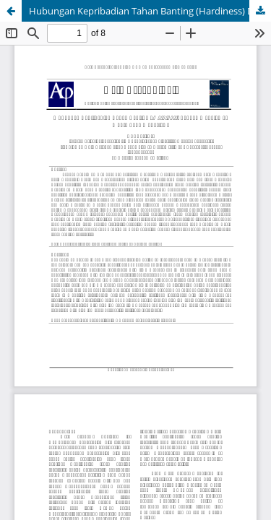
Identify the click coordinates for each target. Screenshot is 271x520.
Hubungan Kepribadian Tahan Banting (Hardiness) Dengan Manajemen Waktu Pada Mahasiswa (150, 10)
